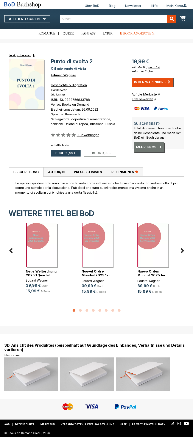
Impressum (47, 424)
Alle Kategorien (27, 19)
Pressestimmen (88, 172)
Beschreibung (26, 172)
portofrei (154, 67)
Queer (68, 34)
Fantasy (88, 34)
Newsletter (133, 6)
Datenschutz (24, 424)
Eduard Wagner (63, 75)
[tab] (26, 172)
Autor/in (56, 172)
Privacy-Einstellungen (148, 424)
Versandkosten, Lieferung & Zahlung (87, 424)
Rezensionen (124, 171)
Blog (112, 6)
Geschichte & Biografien (69, 85)
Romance (47, 34)
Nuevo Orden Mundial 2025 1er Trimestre (151, 275)
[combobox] (118, 19)
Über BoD (92, 6)
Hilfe (154, 6)
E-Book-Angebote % (137, 34)
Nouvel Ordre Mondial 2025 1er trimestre (96, 275)
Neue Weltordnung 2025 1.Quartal (41, 273)
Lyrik (107, 34)
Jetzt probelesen (20, 55)
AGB (7, 424)
